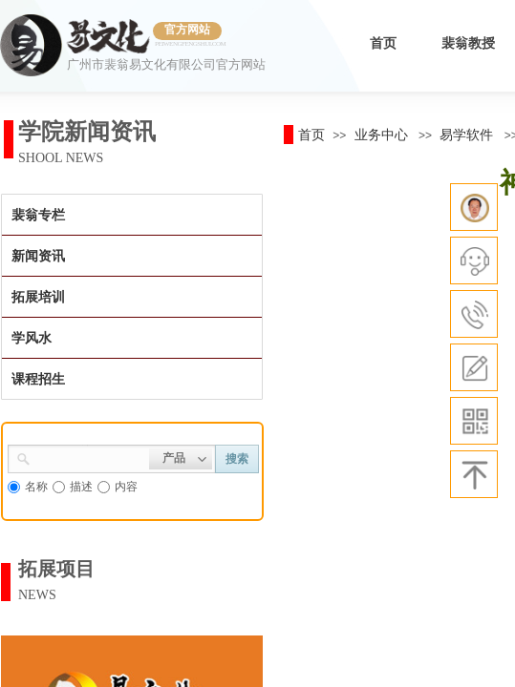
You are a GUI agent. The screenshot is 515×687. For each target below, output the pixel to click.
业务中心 (381, 134)
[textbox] (90, 457)
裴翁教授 (468, 43)
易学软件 (466, 134)
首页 (383, 43)
